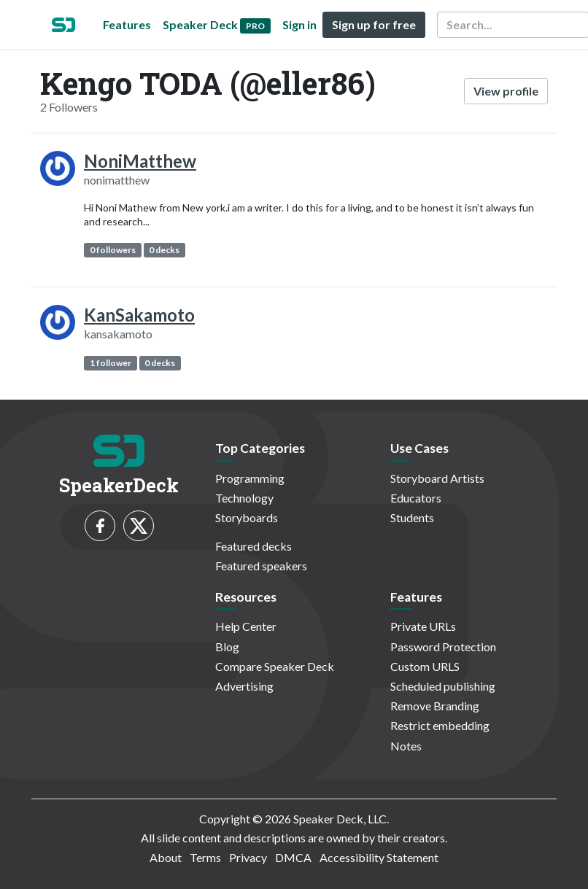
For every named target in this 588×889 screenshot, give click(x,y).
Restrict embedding (440, 725)
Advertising (244, 686)
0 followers (113, 249)
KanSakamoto (139, 314)
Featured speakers (261, 565)
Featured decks (253, 546)
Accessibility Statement (379, 857)
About (166, 857)
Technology (244, 498)
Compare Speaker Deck (274, 666)
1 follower (110, 362)
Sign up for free (374, 24)
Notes (406, 746)
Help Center (245, 626)
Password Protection (443, 646)
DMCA (293, 857)
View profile (505, 91)
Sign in (299, 24)
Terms (205, 857)
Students (412, 517)
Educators (415, 498)
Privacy (248, 857)
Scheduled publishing (442, 686)
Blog (227, 646)
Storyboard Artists (437, 478)
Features (127, 24)
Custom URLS (425, 666)
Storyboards (246, 517)
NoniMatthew (140, 160)
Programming (250, 478)
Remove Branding (434, 706)
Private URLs (423, 626)
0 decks (164, 249)
